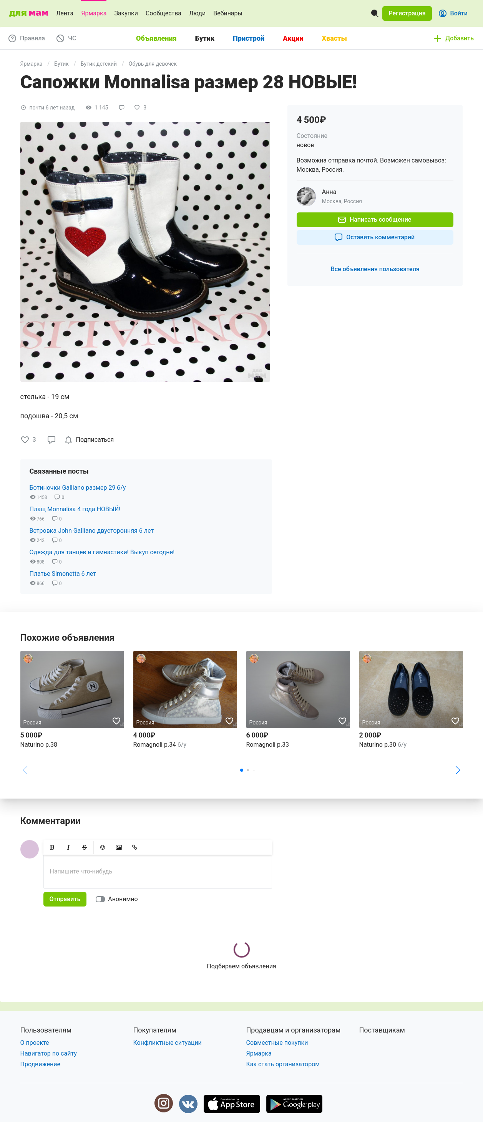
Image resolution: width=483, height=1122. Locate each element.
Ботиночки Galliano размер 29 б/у (78, 487)
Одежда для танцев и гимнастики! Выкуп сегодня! (102, 552)
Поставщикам (382, 1030)
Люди (197, 13)
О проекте (34, 1042)
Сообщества (163, 13)
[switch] (118, 899)
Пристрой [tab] (248, 38)
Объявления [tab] (156, 38)
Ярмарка (93, 13)
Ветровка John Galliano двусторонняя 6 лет (92, 530)
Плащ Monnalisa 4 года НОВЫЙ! (75, 509)
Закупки (126, 13)
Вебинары (227, 13)
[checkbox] (90, 439)
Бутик (61, 64)
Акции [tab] (293, 38)
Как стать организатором (283, 1064)
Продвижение (40, 1064)
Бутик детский (99, 64)
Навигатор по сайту (48, 1053)
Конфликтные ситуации (167, 1042)
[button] (407, 13)
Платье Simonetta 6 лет (63, 573)
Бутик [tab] (204, 38)
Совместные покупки (277, 1042)
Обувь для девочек (153, 64)
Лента (64, 13)
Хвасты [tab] (334, 38)
